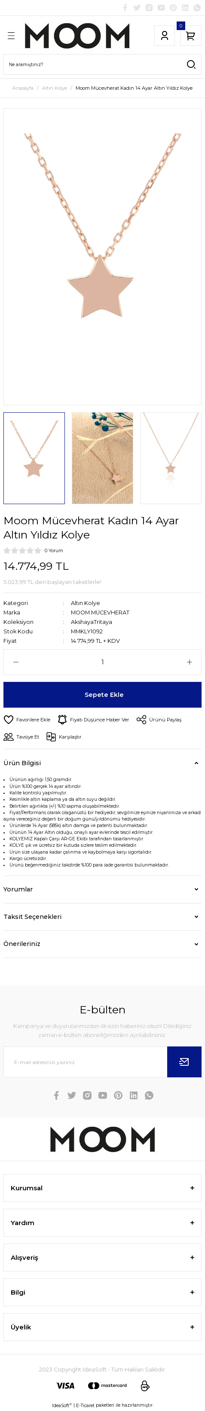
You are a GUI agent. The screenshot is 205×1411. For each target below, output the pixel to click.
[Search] (102, 64)
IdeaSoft (62, 1405)
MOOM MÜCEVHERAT (100, 612)
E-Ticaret (85, 1405)
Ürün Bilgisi (22, 763)
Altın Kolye (85, 603)
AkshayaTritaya (91, 622)
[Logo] (77, 35)
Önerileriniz (21, 944)
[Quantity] (102, 662)
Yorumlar (18, 889)
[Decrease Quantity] (16, 662)
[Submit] (184, 1061)
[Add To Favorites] (26, 720)
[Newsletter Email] (102, 1061)
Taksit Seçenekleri (32, 917)
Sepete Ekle (104, 695)
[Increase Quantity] (189, 662)
